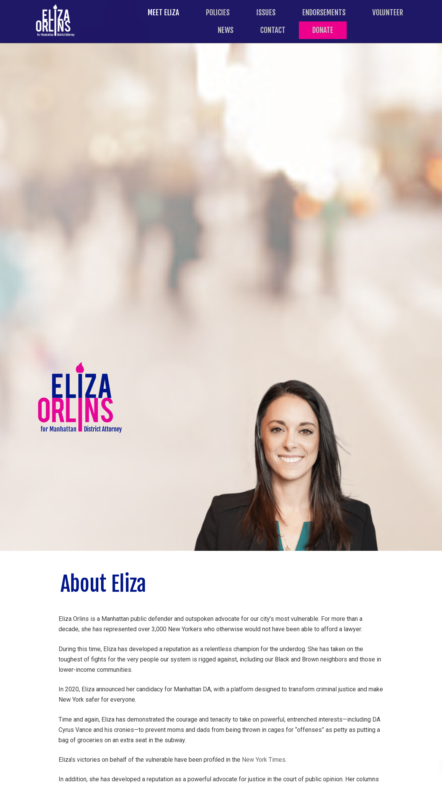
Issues (266, 12)
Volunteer (387, 12)
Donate (322, 30)
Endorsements (324, 12)
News (225, 30)
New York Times (263, 759)
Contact (272, 30)
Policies (218, 12)
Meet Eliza (163, 12)
